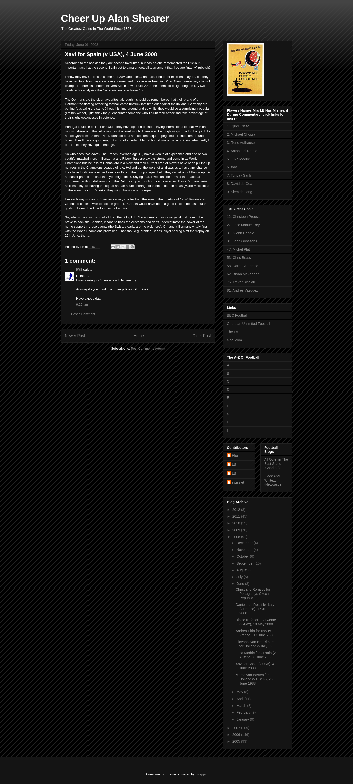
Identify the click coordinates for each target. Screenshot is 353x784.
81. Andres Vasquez (242, 290)
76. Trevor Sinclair (241, 282)
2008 (236, 537)
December (244, 543)
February (243, 712)
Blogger (200, 774)
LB (234, 464)
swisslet (238, 482)
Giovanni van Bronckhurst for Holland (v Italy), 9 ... (256, 644)
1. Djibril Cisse (238, 126)
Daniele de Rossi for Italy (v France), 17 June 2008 (255, 609)
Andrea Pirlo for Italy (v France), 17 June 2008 (255, 633)
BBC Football (237, 315)
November (244, 550)
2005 (236, 741)
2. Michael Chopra (241, 134)
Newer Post (75, 336)
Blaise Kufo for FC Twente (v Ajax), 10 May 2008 (256, 622)
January (243, 719)
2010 (236, 523)
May (240, 692)
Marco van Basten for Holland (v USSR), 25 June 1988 (254, 679)
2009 (236, 530)
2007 (236, 728)
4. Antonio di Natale (242, 151)
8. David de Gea (239, 184)
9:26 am (82, 304)
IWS (79, 269)
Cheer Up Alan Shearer (115, 18)
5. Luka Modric (238, 159)
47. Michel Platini (240, 249)
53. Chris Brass (239, 258)
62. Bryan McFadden (243, 274)
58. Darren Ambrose (242, 266)
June (240, 584)
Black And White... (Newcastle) (273, 480)
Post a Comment (83, 314)
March (241, 706)
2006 (236, 735)
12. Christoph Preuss (243, 217)
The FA (232, 332)
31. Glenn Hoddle (240, 233)
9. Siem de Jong (239, 192)
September (245, 563)
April (240, 699)
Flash (236, 455)
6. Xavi (232, 167)
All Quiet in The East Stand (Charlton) (276, 463)
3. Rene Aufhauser (241, 143)
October (243, 556)
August (242, 570)
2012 (236, 510)
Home (139, 336)
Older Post (201, 336)
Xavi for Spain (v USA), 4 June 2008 (255, 666)
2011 (236, 516)
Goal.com (234, 340)
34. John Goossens (242, 241)
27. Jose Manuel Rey (243, 225)
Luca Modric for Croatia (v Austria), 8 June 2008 (256, 655)
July (240, 577)
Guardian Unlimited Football (248, 324)
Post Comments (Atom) (148, 348)
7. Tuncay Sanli (239, 175)
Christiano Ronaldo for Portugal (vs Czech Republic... (253, 594)
